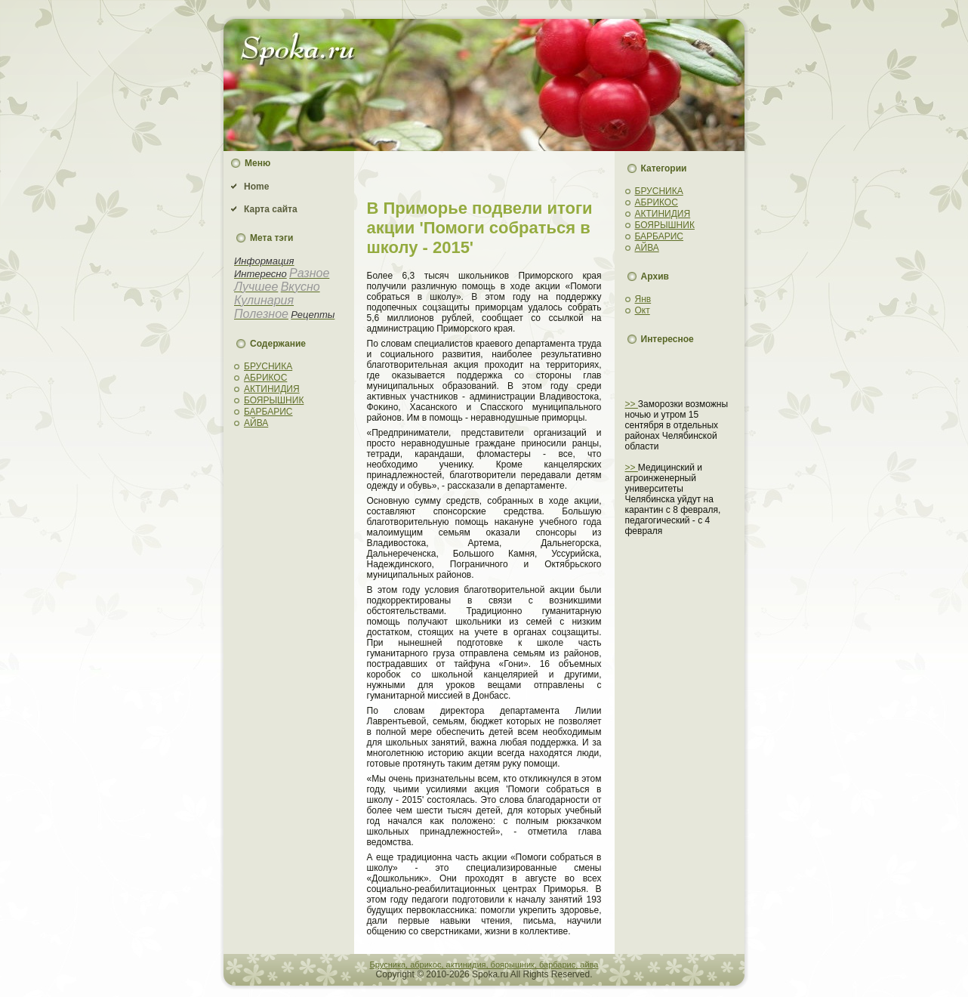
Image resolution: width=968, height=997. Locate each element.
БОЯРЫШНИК (274, 400)
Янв (643, 299)
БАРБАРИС (268, 411)
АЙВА (256, 423)
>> (631, 404)
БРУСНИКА (268, 366)
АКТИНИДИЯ (272, 389)
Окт (642, 310)
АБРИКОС (265, 377)
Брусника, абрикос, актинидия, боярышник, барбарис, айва (484, 964)
